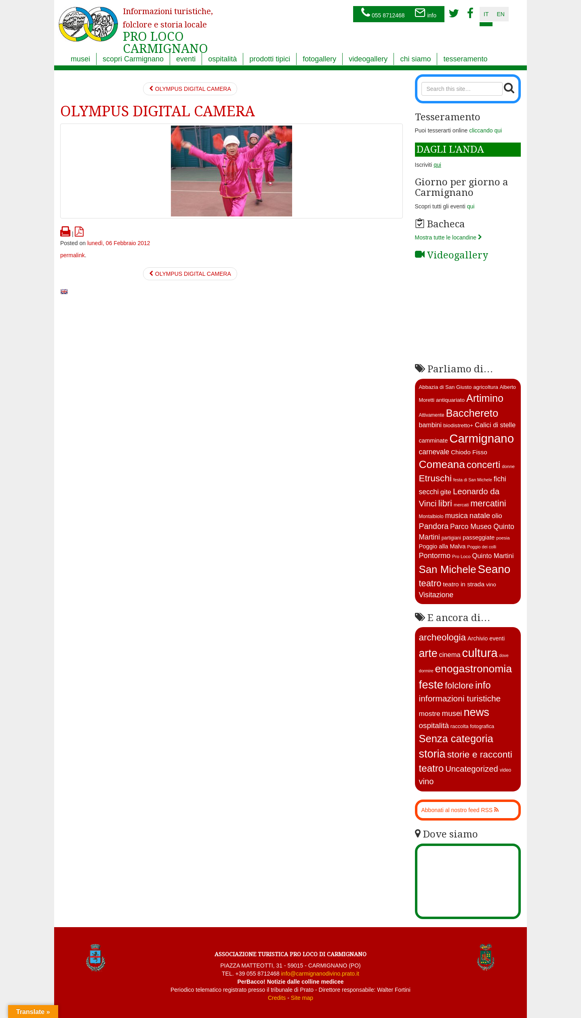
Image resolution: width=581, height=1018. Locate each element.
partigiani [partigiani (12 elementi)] (451, 538)
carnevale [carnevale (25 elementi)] (434, 452)
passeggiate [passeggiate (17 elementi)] (479, 537)
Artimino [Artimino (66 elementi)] (484, 398)
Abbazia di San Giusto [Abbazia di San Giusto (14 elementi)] (445, 387)
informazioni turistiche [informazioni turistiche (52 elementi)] (460, 698)
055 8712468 (383, 13)
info (425, 13)
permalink (72, 255)
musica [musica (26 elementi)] (456, 516)
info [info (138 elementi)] (483, 685)
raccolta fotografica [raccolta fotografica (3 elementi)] (472, 726)
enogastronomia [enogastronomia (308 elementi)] (473, 669)
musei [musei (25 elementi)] (452, 713)
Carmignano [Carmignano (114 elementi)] (481, 438)
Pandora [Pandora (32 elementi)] (434, 526)
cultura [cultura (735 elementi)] (480, 652)
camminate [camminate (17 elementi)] (433, 440)
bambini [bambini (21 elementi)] (430, 424)
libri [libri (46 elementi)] (445, 503)
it (486, 14)
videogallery (368, 59)
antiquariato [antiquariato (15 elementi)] (450, 400)
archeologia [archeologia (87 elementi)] (442, 637)
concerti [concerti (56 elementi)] (483, 464)
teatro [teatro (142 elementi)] (431, 768)
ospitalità (222, 59)
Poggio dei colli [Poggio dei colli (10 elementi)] (481, 546)
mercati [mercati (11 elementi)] (461, 504)
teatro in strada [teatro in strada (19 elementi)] (463, 584)
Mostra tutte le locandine (448, 237)
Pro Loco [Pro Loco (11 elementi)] (461, 556)
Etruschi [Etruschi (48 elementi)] (435, 478)
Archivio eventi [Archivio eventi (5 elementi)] (486, 638)
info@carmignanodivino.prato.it (320, 973)
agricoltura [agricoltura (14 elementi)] (485, 387)
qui (471, 206)
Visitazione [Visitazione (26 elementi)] (436, 595)
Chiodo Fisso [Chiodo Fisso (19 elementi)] (469, 452)
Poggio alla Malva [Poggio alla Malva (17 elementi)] (442, 546)
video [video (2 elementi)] (506, 770)
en (500, 14)
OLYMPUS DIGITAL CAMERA (190, 89)
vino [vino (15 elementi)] (491, 584)
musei (80, 59)
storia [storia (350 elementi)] (432, 754)
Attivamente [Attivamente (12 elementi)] (431, 415)
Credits (277, 998)
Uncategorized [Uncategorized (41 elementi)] (471, 768)
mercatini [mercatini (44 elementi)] (488, 503)
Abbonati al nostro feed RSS (460, 810)
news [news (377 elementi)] (476, 712)
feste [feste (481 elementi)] (431, 684)
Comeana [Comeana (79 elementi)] (442, 464)
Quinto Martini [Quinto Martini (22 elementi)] (493, 556)
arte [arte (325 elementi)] (428, 653)
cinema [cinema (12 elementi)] (449, 655)
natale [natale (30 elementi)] (479, 515)
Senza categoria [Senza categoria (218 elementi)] (456, 738)
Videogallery (451, 255)
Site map (302, 998)
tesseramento (465, 59)
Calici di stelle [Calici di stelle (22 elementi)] (495, 425)
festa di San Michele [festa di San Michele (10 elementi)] (472, 479)
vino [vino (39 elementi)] (426, 781)
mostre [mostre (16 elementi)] (429, 713)
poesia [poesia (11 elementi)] (503, 537)
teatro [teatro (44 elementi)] (430, 583)
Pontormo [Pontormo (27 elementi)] (435, 556)
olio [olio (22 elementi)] (497, 516)
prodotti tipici (269, 59)
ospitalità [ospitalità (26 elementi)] (434, 725)
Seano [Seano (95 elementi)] (494, 569)
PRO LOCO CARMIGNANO (168, 25)
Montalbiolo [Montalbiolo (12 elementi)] (431, 516)
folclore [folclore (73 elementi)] (459, 685)
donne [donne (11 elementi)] (508, 466)
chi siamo (415, 59)
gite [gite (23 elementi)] (445, 492)
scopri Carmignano (133, 59)
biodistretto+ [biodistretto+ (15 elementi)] (458, 425)
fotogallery (319, 59)
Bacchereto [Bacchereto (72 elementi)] (472, 413)
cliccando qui (485, 130)
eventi (186, 59)
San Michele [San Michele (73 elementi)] (447, 569)
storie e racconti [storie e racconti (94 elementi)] (479, 754)
